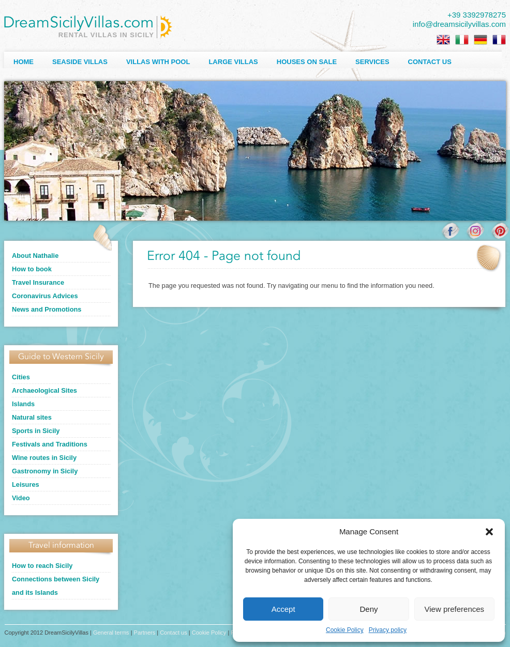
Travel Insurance (38, 282)
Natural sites (32, 417)
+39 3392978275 (476, 14)
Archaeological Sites (44, 390)
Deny (368, 609)
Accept (283, 609)
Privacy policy (388, 630)
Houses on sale (307, 62)
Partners (145, 632)
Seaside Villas (80, 62)
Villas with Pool (158, 62)
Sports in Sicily (35, 431)
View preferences (455, 609)
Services (372, 62)
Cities (21, 377)
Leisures (25, 484)
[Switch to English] (443, 40)
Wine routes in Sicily (44, 457)
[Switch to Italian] (462, 40)
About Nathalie (35, 255)
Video (21, 498)
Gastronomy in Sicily (45, 471)
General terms (111, 632)
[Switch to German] (480, 40)
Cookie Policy (345, 630)
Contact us (430, 62)
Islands (23, 404)
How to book (32, 269)
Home (23, 62)
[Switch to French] (499, 40)
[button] (489, 532)
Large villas (233, 62)
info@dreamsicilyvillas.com (459, 24)
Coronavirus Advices (45, 296)
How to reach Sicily (42, 565)
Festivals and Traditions (49, 444)
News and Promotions (46, 309)
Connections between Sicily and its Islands (55, 585)
